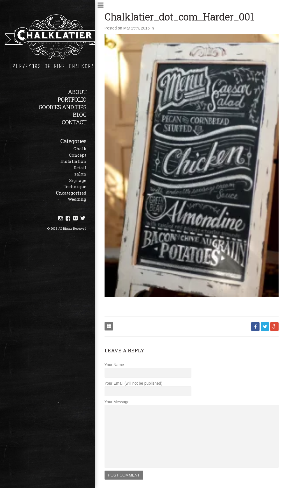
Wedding (77, 199)
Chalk (79, 148)
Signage (77, 180)
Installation (73, 161)
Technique (75, 186)
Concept (77, 155)
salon (80, 174)
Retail (80, 167)
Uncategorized (70, 193)
